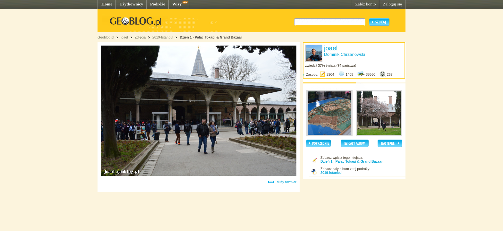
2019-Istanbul (162, 37)
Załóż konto (365, 4)
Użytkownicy (131, 4)
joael (124, 37)
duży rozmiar (286, 182)
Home (106, 4)
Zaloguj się (392, 4)
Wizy (177, 4)
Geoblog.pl (106, 37)
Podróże (157, 4)
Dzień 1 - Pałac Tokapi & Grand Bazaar (211, 37)
